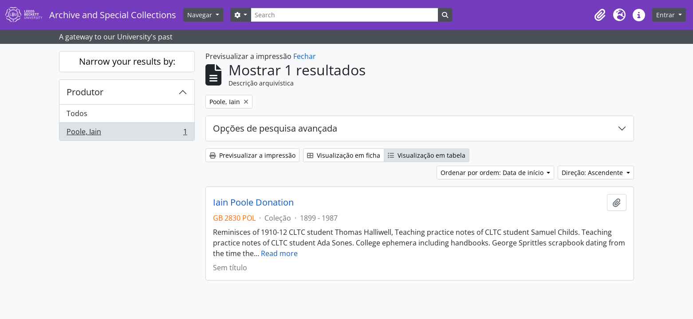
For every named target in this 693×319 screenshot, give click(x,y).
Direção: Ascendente (593, 172)
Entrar (666, 15)
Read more (279, 253)
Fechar (304, 56)
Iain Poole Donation (253, 202)
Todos (77, 113)
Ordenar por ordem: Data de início (493, 172)
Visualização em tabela (426, 155)
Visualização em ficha (343, 155)
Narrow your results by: (127, 61)
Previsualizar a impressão (252, 155)
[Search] (344, 15)
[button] (600, 15)
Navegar (200, 15)
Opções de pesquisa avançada (275, 128)
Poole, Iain (126, 133)
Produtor (85, 92)
